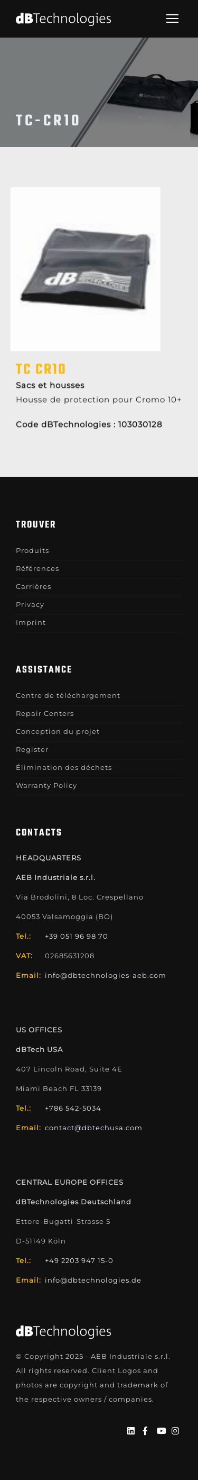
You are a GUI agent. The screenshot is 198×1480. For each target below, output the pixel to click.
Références (37, 568)
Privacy (30, 604)
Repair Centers (45, 713)
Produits (32, 550)
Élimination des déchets (64, 767)
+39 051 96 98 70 (76, 936)
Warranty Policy (46, 785)
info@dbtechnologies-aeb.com (105, 975)
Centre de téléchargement (68, 695)
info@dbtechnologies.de (93, 1280)
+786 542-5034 (73, 1108)
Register (32, 749)
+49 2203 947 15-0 (79, 1260)
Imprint (31, 622)
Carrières (33, 586)
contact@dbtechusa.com (94, 1127)
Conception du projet (58, 731)
